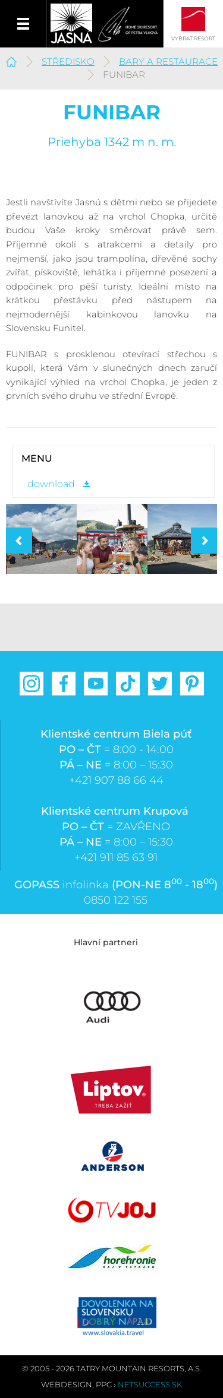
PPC (104, 1384)
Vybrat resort (193, 38)
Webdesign (66, 1384)
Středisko (68, 61)
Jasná (71, 24)
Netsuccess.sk (150, 1384)
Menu (23, 23)
